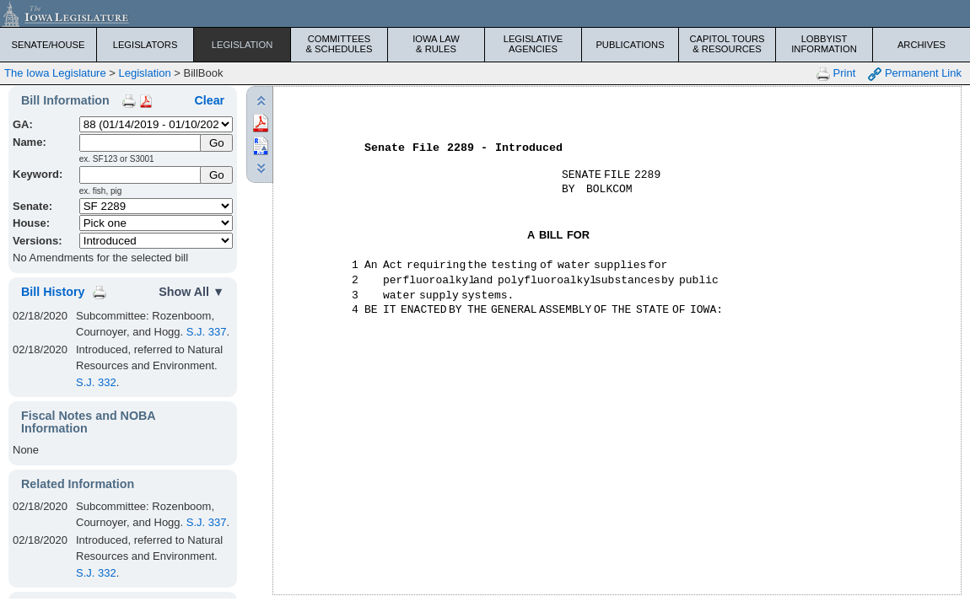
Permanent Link (915, 74)
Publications (629, 45)
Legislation (242, 45)
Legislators (145, 45)
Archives (921, 45)
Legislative (533, 44)
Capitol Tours (727, 44)
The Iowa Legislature (55, 73)
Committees (339, 44)
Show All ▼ (191, 292)
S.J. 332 (96, 382)
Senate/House (48, 45)
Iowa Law (436, 44)
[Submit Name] (216, 143)
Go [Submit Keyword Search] (216, 175)
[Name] (141, 143)
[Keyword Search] (141, 175)
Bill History (52, 291)
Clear (209, 100)
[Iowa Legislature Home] (485, 13)
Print (835, 74)
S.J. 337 (206, 331)
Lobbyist (824, 44)
